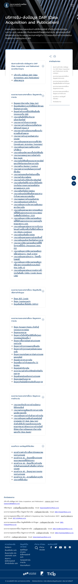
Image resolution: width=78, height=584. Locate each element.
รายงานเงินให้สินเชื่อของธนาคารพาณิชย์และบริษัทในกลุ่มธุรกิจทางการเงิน (29, 162)
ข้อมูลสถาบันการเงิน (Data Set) (26, 103)
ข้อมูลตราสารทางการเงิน (23, 359)
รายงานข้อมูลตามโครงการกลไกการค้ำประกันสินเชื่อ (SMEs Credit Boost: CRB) (28, 273)
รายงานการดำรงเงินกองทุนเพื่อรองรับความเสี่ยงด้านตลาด (28, 132)
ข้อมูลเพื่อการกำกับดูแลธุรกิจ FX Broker (26, 364)
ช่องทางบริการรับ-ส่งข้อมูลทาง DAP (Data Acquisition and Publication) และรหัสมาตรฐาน (61, 70)
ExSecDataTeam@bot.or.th (42, 537)
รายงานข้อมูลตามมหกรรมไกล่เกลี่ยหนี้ (28, 237)
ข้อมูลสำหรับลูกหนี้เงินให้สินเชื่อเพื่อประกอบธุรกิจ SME (27, 113)
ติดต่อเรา (8, 547)
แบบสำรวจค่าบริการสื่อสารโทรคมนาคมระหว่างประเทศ (28, 453)
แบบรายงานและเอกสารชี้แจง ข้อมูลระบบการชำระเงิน (61, 92)
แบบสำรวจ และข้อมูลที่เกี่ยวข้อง (59, 98)
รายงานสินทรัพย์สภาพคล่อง (24, 190)
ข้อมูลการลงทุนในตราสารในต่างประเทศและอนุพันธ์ (28, 356)
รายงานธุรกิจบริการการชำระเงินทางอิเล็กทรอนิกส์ (27, 406)
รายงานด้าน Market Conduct (26, 166)
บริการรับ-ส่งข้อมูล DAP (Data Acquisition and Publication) (26, 76)
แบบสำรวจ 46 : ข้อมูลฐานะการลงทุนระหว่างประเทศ (28, 473)
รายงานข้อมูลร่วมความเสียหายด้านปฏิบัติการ (27, 148)
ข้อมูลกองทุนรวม (20, 332)
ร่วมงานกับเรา (25, 565)
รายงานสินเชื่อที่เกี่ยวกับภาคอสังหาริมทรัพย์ (24, 118)
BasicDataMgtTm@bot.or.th (49, 508)
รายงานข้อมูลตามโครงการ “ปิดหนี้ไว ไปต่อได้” (27, 258)
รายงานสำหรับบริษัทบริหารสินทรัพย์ (27, 179)
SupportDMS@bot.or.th (12, 503)
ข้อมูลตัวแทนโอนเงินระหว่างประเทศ (27, 376)
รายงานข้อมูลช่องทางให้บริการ (25, 201)
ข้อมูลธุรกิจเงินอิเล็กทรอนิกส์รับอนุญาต (28, 381)
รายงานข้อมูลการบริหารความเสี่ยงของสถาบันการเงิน (28, 206)
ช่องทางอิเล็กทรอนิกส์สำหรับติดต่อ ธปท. (11, 561)
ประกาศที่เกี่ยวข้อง (20, 479)
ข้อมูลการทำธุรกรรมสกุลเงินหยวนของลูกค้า (28, 350)
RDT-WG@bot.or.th (19, 518)
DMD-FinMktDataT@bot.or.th (62, 528)
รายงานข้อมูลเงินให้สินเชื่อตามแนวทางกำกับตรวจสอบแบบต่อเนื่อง (28, 195)
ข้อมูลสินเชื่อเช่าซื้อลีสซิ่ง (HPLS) (26, 304)
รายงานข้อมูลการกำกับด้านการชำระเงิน (28, 415)
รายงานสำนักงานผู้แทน (22, 177)
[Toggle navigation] (72, 5)
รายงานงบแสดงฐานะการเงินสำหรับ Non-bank (27, 156)
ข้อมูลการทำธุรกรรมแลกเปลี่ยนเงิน (27, 346)
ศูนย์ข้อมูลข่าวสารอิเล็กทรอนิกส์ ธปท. (25, 553)
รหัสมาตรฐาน (19, 80)
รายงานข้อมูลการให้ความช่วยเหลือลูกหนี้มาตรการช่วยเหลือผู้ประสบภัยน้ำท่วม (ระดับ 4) (27, 265)
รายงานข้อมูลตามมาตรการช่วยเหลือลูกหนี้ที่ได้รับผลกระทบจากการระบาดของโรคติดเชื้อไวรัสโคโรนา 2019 (28, 212)
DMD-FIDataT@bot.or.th (63, 512)
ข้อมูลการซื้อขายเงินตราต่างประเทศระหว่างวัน (27, 342)
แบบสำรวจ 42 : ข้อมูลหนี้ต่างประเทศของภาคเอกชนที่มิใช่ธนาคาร (28, 459)
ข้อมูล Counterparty (22, 301)
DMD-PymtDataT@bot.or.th (64, 533)
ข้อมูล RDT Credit (21, 298)
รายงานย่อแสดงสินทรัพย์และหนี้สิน (27, 174)
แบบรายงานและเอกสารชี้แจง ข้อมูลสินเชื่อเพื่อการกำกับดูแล (61, 82)
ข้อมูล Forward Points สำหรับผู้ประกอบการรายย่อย (26, 328)
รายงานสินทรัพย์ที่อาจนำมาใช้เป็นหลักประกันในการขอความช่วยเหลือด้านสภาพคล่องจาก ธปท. (28, 185)
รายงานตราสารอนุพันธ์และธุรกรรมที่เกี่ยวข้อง (27, 170)
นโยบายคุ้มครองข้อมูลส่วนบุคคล (52, 581)
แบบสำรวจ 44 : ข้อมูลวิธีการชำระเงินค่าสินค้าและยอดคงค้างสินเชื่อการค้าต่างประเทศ (28, 466)
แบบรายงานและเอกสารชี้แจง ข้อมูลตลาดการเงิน (61, 87)
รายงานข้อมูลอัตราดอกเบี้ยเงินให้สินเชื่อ (28, 152)
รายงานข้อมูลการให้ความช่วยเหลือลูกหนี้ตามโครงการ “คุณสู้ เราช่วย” (27, 252)
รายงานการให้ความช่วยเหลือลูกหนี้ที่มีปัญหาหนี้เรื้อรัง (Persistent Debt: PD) (28, 245)
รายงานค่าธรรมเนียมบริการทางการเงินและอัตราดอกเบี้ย (28, 411)
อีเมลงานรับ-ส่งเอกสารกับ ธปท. (10, 554)
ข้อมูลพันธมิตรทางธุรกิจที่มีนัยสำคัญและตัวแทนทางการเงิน (29, 107)
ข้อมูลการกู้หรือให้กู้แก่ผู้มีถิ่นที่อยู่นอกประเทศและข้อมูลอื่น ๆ (27, 336)
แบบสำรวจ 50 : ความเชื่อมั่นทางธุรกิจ (28, 476)
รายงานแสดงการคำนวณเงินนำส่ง (26, 199)
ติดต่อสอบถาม (57, 102)
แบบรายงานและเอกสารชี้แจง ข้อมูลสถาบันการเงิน (61, 77)
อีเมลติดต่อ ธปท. (11, 550)
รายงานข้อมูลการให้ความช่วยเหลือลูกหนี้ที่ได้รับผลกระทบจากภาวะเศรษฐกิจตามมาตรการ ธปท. (28, 221)
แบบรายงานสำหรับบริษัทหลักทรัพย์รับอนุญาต (28, 372)
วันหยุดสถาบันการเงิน (25, 561)
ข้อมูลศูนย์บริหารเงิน (21, 368)
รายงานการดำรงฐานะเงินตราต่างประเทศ (26, 137)
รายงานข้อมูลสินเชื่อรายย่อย (24, 234)
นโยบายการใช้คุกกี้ (68, 581)
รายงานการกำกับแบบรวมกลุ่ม (25, 122)
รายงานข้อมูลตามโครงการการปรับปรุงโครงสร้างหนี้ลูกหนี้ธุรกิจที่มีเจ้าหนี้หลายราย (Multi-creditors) (28, 229)
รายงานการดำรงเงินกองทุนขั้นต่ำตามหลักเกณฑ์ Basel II (28, 126)
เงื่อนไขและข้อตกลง (37, 581)
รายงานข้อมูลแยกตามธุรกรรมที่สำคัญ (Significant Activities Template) (28, 143)
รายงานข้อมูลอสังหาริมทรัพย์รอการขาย (28, 240)
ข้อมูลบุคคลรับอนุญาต (22, 378)
